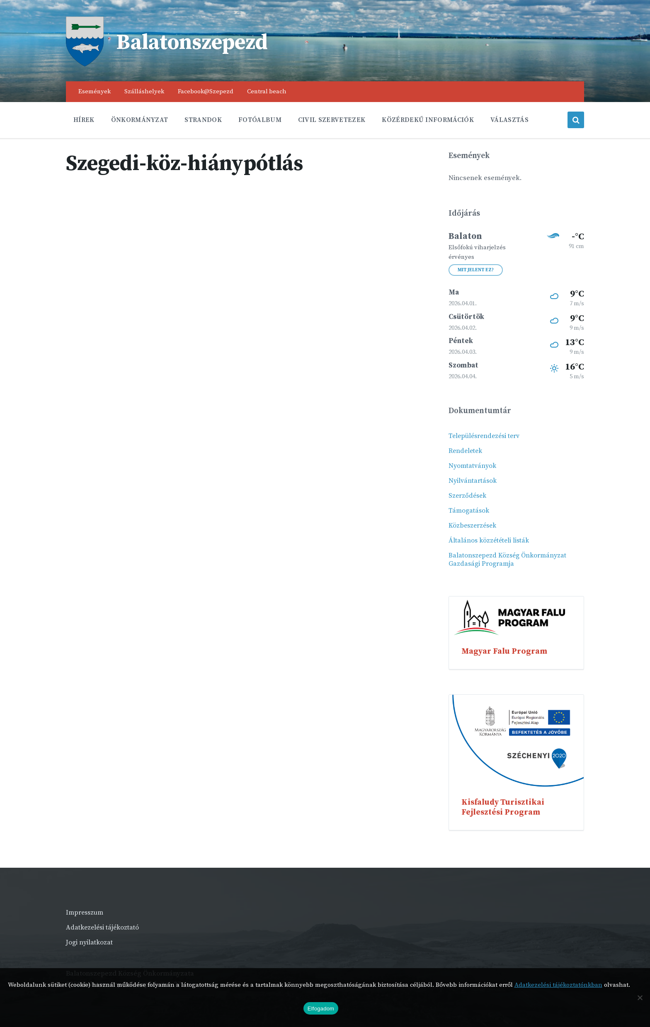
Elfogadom (321, 1008)
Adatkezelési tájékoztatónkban (558, 985)
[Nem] (639, 997)
